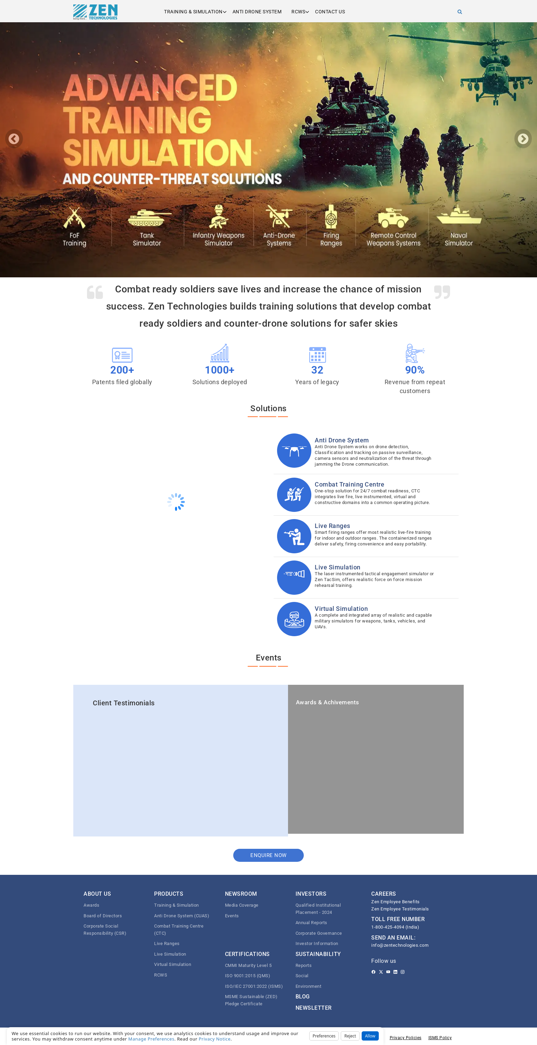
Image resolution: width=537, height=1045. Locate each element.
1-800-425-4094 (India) (395, 927)
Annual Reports (311, 922)
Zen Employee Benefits (395, 901)
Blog (303, 996)
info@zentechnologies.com (399, 945)
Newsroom (241, 894)
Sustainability (318, 954)
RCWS (298, 11)
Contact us (330, 11)
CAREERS (383, 894)
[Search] (460, 11)
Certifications (247, 954)
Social (302, 975)
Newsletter (314, 1008)
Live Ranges (167, 943)
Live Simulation (170, 954)
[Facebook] (373, 972)
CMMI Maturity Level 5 (248, 965)
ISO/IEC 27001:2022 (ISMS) (254, 986)
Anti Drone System (257, 11)
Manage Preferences (151, 1039)
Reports (304, 965)
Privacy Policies (406, 1037)
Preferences (324, 1036)
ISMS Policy (440, 1037)
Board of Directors (103, 915)
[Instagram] (402, 972)
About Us (97, 894)
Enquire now (268, 855)
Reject (350, 1036)
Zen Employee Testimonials (400, 908)
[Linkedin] (395, 972)
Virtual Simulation (172, 964)
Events (232, 915)
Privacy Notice (214, 1039)
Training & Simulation (193, 11)
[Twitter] (381, 972)
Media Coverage (242, 905)
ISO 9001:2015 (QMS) (248, 975)
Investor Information (317, 943)
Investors (311, 894)
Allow (370, 1036)
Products (168, 894)
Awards (91, 905)
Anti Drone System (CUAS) (181, 915)
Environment (309, 986)
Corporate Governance (319, 933)
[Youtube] (388, 972)
